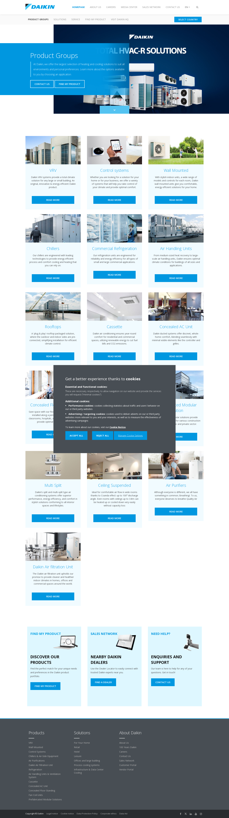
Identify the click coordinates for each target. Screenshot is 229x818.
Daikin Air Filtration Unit (41, 765)
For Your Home (82, 742)
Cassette (33, 781)
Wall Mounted (36, 747)
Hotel (77, 751)
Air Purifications (37, 760)
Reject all (102, 435)
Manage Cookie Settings (130, 435)
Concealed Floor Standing (42, 790)
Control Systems (37, 751)
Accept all (76, 435)
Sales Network (126, 760)
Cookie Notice (118, 427)
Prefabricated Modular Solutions (45, 799)
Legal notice (52, 813)
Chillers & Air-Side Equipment (43, 756)
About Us (124, 742)
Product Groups (38, 19)
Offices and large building (87, 760)
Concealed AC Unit (38, 786)
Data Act (123, 813)
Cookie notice (67, 813)
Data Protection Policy (87, 813)
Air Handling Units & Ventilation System (45, 775)
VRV (31, 742)
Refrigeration (35, 769)
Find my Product (95, 19)
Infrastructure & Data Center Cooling (89, 771)
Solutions (60, 19)
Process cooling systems (87, 765)
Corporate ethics (109, 813)
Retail (77, 747)
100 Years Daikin (127, 747)
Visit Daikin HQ (119, 19)
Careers (123, 751)
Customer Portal (127, 765)
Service (75, 19)
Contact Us (125, 756)
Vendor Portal (126, 769)
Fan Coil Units (36, 795)
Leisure (77, 756)
